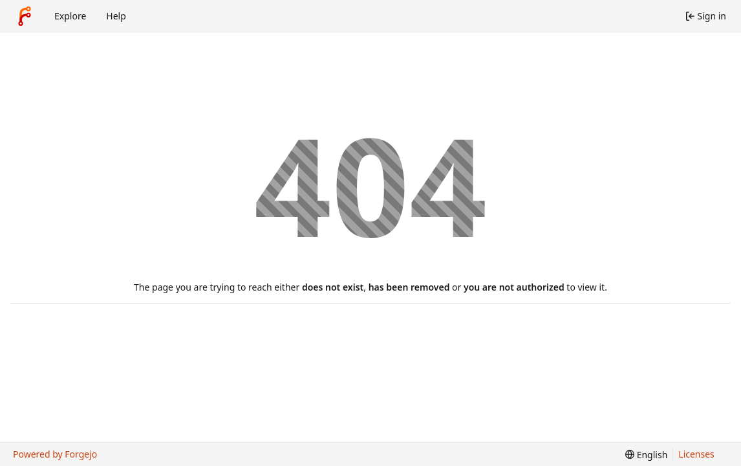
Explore (70, 16)
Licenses (696, 454)
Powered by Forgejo (55, 454)
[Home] (24, 16)
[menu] (646, 455)
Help (116, 16)
